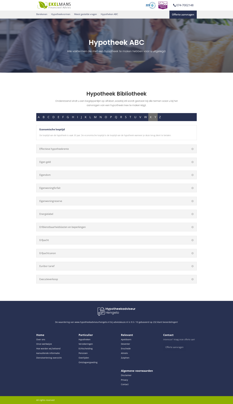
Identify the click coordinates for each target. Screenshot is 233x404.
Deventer (125, 343)
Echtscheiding (86, 348)
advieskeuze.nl (120, 322)
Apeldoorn (126, 339)
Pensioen (83, 353)
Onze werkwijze (44, 343)
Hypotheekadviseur (121, 309)
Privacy (124, 379)
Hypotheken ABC (109, 14)
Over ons (40, 339)
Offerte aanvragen (183, 14)
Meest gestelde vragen (85, 14)
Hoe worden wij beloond (48, 348)
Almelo (124, 353)
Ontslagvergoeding (88, 362)
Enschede (126, 348)
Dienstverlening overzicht (49, 357)
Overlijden (84, 357)
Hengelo (112, 312)
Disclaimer (126, 375)
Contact (125, 384)
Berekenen (41, 14)
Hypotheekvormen (60, 14)
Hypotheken (84, 339)
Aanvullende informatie (48, 353)
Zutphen (125, 357)
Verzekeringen (86, 343)
